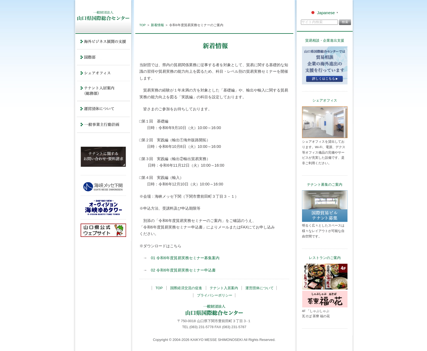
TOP (142, 25)
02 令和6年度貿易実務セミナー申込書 (183, 270)
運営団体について (259, 288)
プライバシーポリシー (214, 295)
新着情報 (157, 25)
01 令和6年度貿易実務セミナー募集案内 (185, 258)
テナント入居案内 (224, 288)
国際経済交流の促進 (186, 288)
